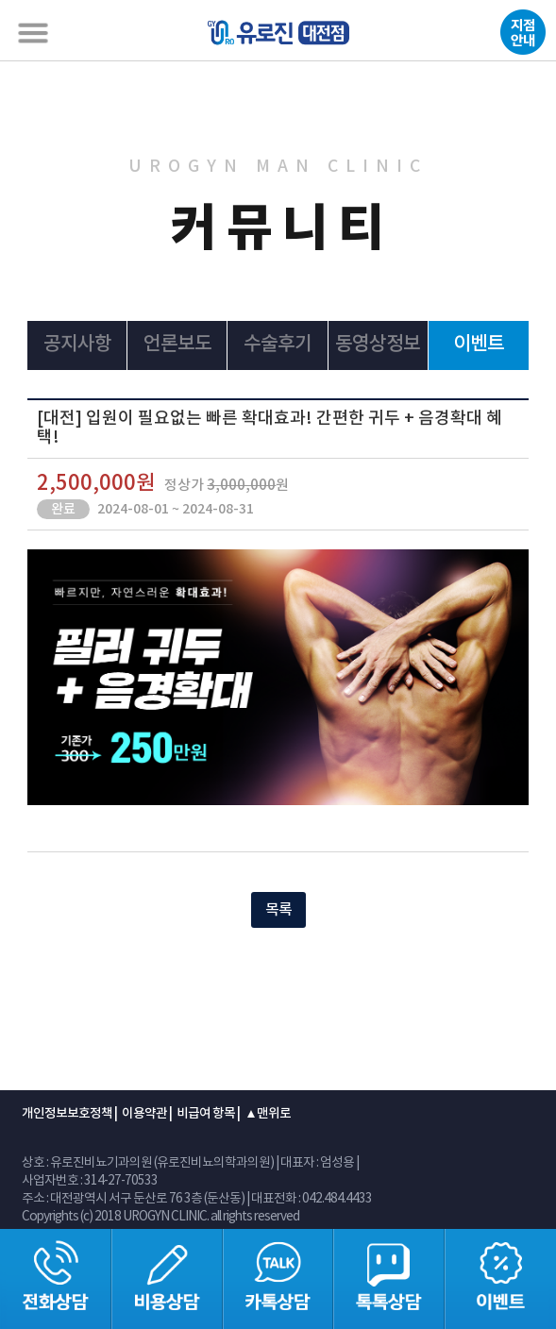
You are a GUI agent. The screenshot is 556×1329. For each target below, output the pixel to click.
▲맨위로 (267, 1113)
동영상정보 (377, 344)
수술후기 (278, 344)
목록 (278, 909)
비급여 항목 (206, 1113)
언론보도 (177, 344)
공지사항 (77, 344)
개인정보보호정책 (67, 1113)
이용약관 (144, 1113)
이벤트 (478, 344)
